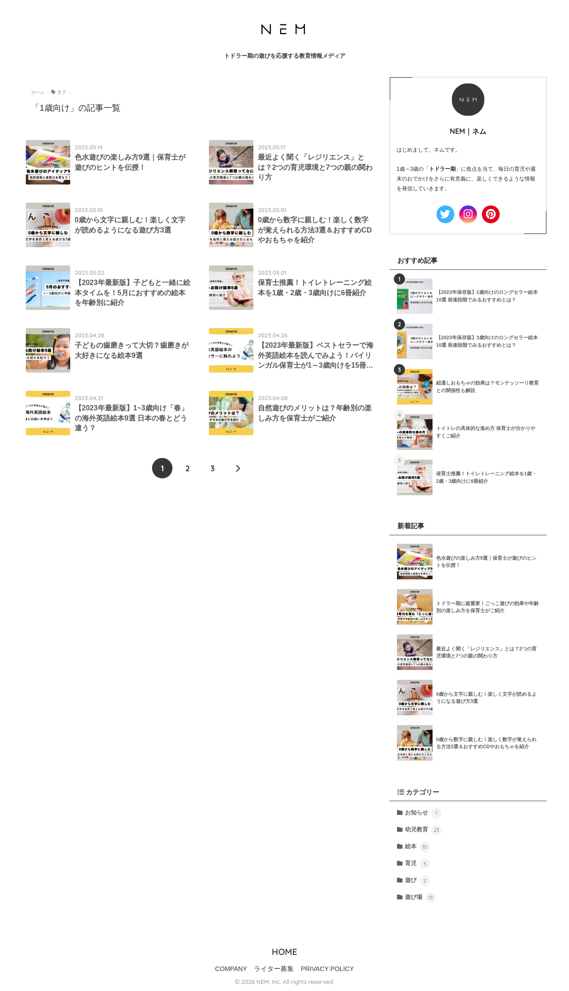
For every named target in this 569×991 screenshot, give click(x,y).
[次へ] (238, 468)
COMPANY (231, 968)
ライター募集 (274, 968)
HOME (284, 951)
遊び (417, 880)
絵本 (417, 847)
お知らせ (423, 813)
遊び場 (420, 897)
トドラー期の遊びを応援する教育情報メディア (284, 55)
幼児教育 (423, 830)
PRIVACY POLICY (327, 968)
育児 (417, 864)
